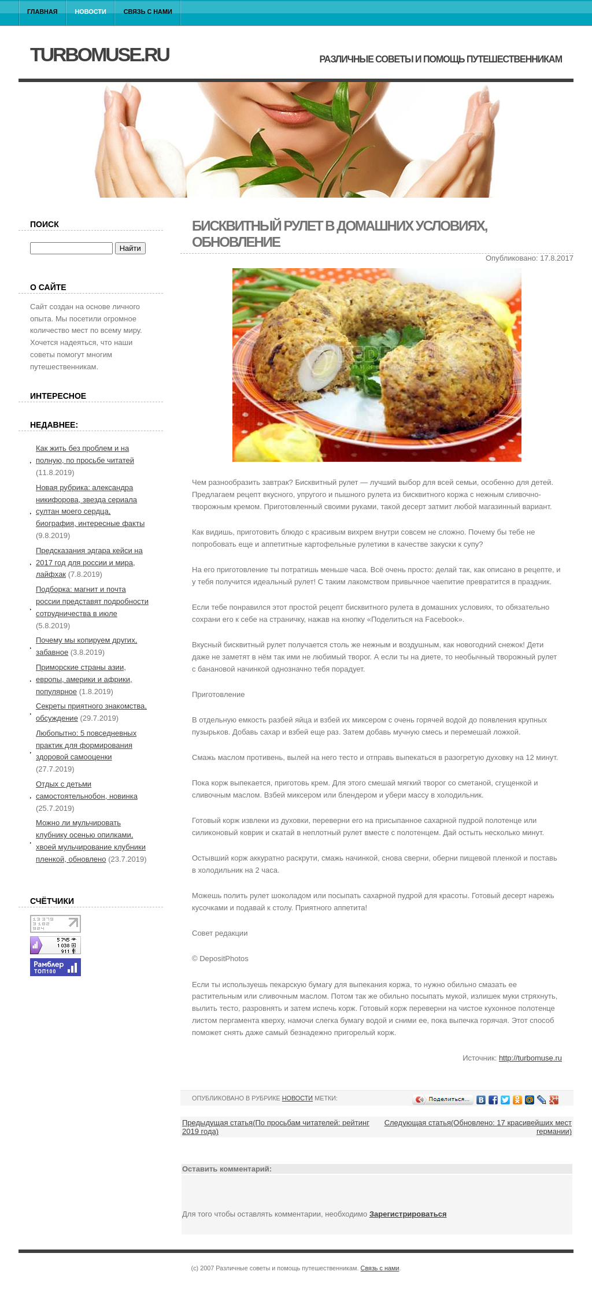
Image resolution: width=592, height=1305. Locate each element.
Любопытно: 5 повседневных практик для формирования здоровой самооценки (86, 745)
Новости (90, 11)
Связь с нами (148, 11)
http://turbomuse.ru (530, 1058)
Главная (42, 11)
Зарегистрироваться (408, 1214)
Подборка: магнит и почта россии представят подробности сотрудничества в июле (92, 601)
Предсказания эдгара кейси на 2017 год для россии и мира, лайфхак (89, 562)
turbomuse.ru (99, 54)
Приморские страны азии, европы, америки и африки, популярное (84, 679)
